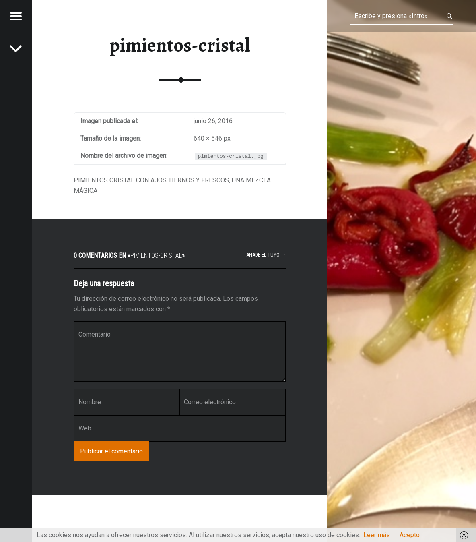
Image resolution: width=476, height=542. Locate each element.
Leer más (376, 535)
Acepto (410, 535)
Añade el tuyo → (266, 255)
